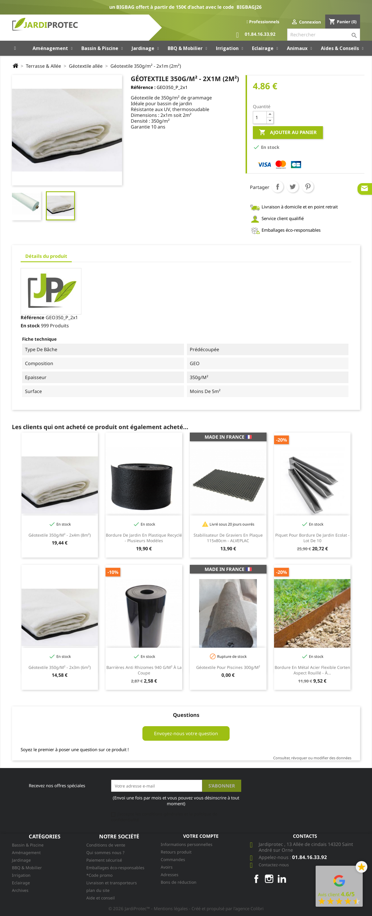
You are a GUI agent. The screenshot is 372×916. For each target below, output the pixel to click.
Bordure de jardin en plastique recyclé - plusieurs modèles (144, 538)
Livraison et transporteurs (111, 882)
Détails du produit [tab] (46, 256)
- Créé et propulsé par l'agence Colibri (226, 908)
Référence (32, 317)
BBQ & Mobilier (27, 867)
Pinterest (308, 186)
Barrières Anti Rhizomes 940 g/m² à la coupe (144, 670)
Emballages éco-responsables (115, 867)
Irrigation (21, 875)
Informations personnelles (186, 844)
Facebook (256, 879)
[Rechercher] (323, 34)
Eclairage (21, 882)
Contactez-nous (274, 864)
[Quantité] (260, 117)
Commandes (173, 859)
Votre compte (201, 836)
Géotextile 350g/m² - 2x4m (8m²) (59, 535)
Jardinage (21, 860)
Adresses (169, 874)
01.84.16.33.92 (256, 35)
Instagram (269, 879)
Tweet (292, 186)
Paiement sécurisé (104, 860)
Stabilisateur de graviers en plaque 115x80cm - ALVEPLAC (228, 538)
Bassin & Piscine (28, 845)
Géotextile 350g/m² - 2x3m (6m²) (59, 667)
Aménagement (26, 852)
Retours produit (176, 852)
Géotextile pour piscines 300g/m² (228, 667)
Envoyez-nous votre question (186, 733)
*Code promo (99, 875)
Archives (20, 890)
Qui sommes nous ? (105, 852)
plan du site (98, 890)
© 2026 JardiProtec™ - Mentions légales (148, 908)
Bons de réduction (178, 882)
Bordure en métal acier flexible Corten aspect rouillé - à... (312, 670)
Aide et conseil (100, 898)
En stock (30, 325)
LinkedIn (282, 879)
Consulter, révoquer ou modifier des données (312, 757)
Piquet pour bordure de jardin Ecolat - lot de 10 (312, 538)
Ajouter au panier (288, 132)
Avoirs (167, 867)
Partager (277, 186)
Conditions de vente (105, 845)
